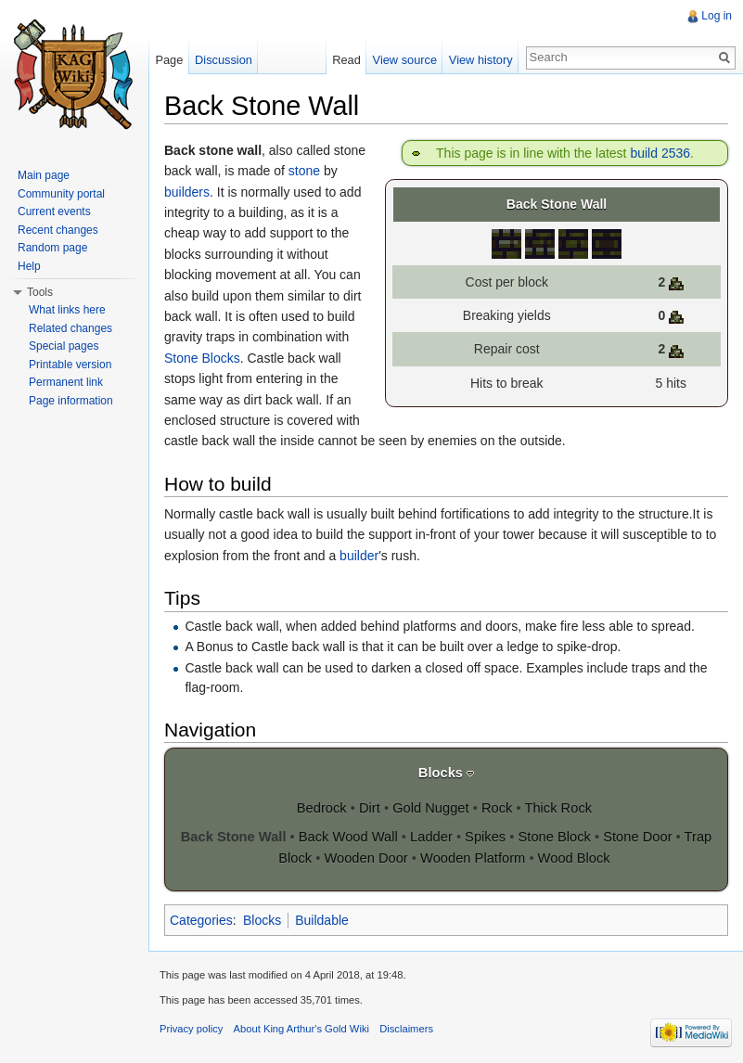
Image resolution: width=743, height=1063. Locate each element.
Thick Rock (558, 807)
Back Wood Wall (348, 836)
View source (405, 60)
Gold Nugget (430, 807)
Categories (201, 920)
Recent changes (58, 230)
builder (358, 555)
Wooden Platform (472, 858)
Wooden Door (365, 858)
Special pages (63, 345)
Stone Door (637, 836)
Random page (52, 247)
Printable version (70, 364)
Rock (496, 807)
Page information (71, 400)
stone (304, 170)
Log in (716, 15)
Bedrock (322, 807)
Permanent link (66, 382)
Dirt (369, 807)
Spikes (485, 836)
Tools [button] (40, 292)
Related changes (70, 328)
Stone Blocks (202, 358)
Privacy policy (191, 1028)
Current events (54, 211)
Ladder (431, 836)
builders (187, 192)
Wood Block (574, 858)
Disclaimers (406, 1028)
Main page (44, 175)
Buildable (322, 920)
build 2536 (660, 153)
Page (169, 60)
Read (346, 60)
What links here (67, 309)
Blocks (440, 772)
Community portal (61, 193)
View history (481, 60)
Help (29, 266)
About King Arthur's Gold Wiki (301, 1028)
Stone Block (555, 836)
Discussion (223, 60)
